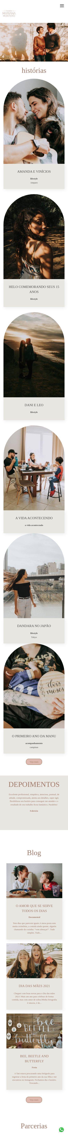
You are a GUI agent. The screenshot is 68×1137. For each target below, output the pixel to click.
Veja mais (34, 761)
